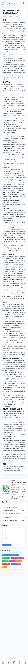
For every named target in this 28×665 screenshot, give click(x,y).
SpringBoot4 (20, 557)
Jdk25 (11, 554)
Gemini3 (18, 563)
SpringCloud (6, 560)
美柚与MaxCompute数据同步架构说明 (10, 521)
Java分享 (4, 3)
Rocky (4, 566)
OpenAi (16, 554)
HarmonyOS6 (6, 557)
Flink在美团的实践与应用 (7, 517)
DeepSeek (5, 554)
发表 (7, 545)
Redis (13, 563)
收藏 (16, 16)
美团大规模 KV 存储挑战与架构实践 (10, 513)
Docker (12, 560)
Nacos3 (13, 557)
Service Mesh (6, 563)
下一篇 (20, 475)
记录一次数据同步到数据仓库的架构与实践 (10, 507)
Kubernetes (18, 560)
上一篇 (8, 475)
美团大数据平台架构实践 (7, 510)
